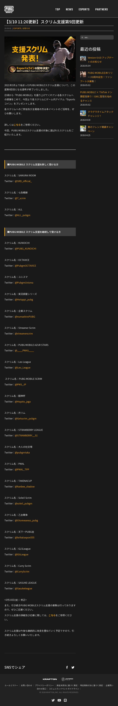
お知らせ (26, 28)
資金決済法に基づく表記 (67, 685)
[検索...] (97, 37)
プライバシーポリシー (44, 685)
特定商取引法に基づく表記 (91, 685)
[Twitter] (73, 667)
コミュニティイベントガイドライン (64, 688)
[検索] (82, 37)
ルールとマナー (11, 685)
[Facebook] (67, 667)
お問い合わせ (26, 685)
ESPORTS (17, 28)
